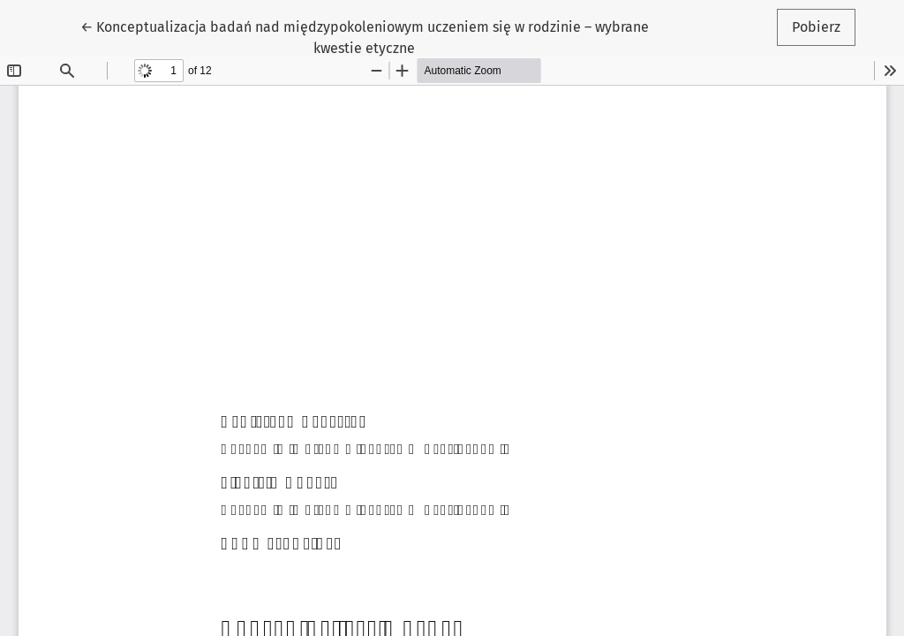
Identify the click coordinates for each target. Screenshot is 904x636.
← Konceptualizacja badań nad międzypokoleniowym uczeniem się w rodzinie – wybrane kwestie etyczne (364, 36)
